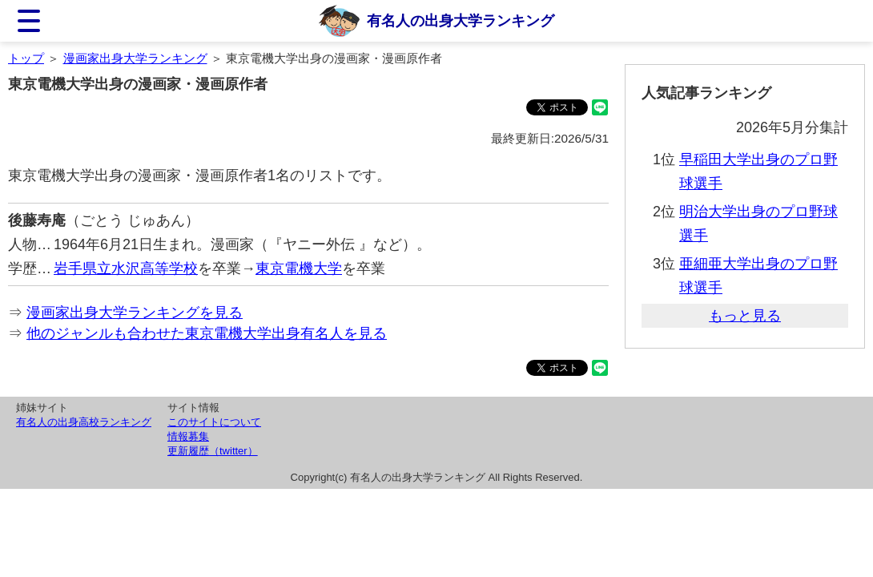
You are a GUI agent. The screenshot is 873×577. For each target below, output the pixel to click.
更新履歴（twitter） (212, 451)
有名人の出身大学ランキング (460, 21)
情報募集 (188, 436)
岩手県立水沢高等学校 (126, 268)
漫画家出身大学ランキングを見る (134, 313)
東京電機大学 (298, 268)
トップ (26, 58)
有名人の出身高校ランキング (83, 422)
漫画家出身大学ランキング (135, 58)
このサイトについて (214, 422)
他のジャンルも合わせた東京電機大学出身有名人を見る (206, 333)
